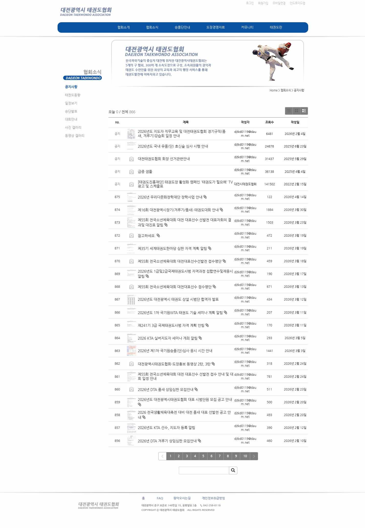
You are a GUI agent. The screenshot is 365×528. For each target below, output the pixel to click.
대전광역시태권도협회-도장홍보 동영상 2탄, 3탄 (174, 364)
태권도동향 (72, 95)
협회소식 (152, 27)
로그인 (250, 3)
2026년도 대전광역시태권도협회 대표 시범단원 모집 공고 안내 (185, 399)
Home (274, 90)
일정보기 (71, 103)
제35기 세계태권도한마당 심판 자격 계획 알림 (172, 248)
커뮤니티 (247, 27)
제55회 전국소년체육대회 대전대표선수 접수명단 (175, 287)
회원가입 (263, 3)
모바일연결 (279, 3)
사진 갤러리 (73, 127)
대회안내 (71, 119)
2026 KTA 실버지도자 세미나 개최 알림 (167, 338)
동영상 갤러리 (74, 135)
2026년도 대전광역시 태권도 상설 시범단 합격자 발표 (179, 299)
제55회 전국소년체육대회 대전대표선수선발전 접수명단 (180, 261)
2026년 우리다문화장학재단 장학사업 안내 (170, 197)
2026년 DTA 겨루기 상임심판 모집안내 (167, 441)
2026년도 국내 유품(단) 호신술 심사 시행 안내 (173, 146)
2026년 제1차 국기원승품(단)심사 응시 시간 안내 (175, 351)
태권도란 (276, 27)
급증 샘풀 (145, 171)
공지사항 (71, 87)
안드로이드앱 (297, 3)
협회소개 (123, 27)
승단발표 (71, 111)
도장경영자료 (215, 27)
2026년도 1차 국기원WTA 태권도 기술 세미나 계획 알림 (180, 313)
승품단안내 (182, 27)
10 (245, 456)
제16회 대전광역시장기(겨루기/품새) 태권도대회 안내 (178, 210)
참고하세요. (147, 236)
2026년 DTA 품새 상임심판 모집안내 (165, 389)
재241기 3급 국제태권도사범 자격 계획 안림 (171, 325)
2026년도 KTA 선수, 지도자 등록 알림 (166, 428)
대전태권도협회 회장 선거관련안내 (164, 159)
